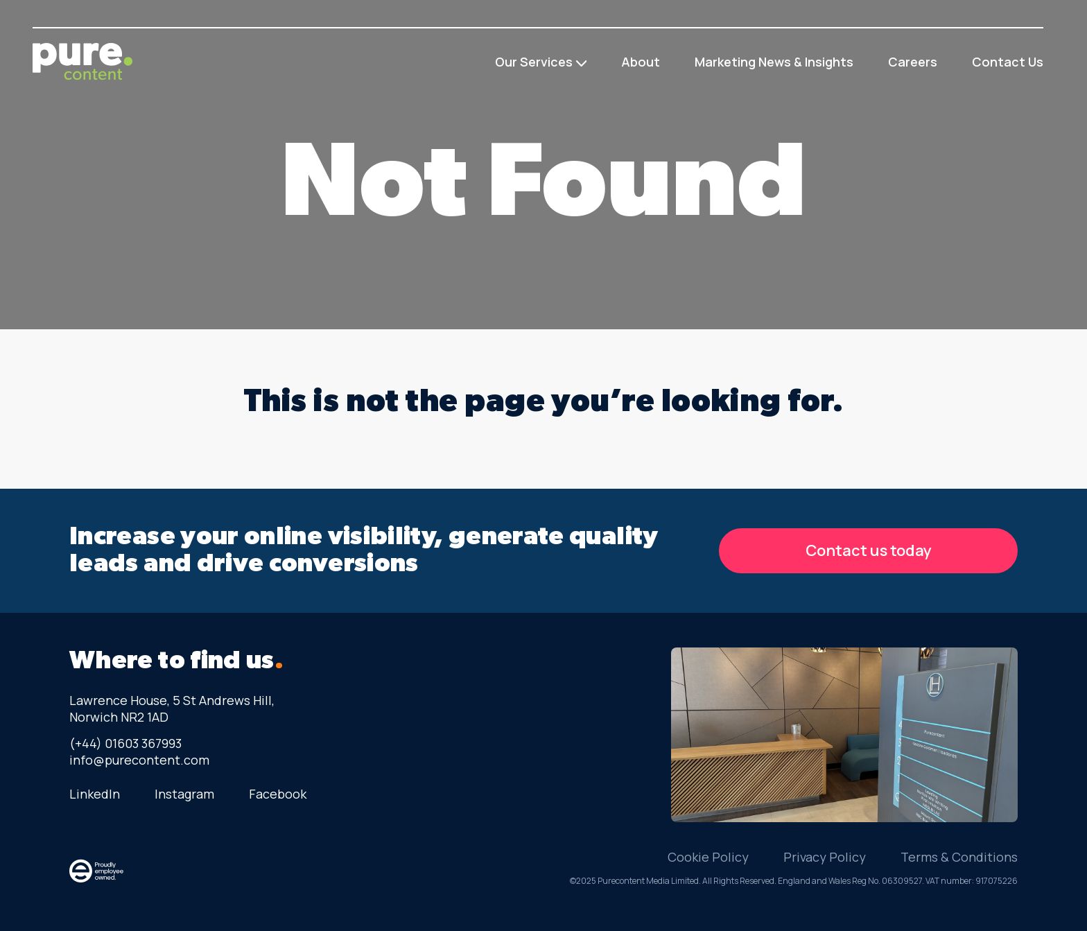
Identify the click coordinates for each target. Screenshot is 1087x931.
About (640, 61)
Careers (912, 61)
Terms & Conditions (959, 857)
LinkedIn (94, 793)
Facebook (277, 793)
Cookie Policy (708, 857)
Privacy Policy (824, 857)
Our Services (534, 61)
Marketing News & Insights (774, 61)
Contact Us (1007, 61)
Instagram (184, 793)
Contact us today (869, 550)
